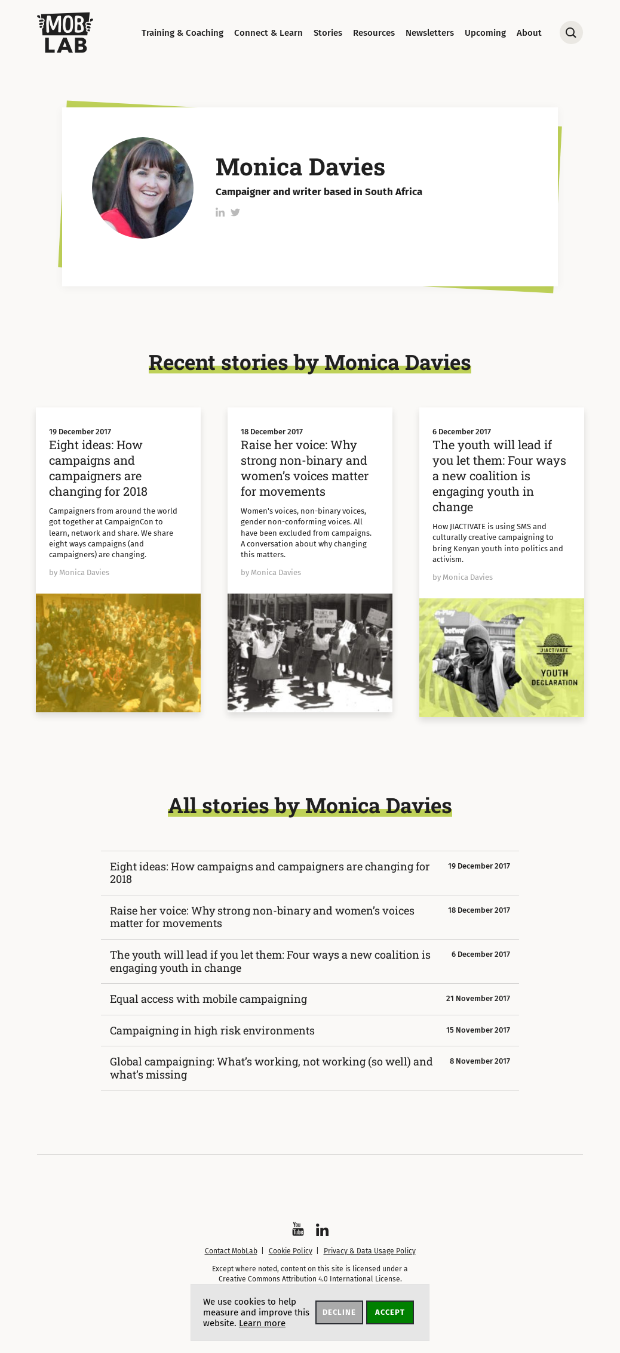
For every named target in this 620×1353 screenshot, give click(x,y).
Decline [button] (339, 1312)
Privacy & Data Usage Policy (370, 1251)
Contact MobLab (231, 1251)
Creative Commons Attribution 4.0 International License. (310, 1279)
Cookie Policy (290, 1251)
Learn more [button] (262, 1323)
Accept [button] (390, 1312)
